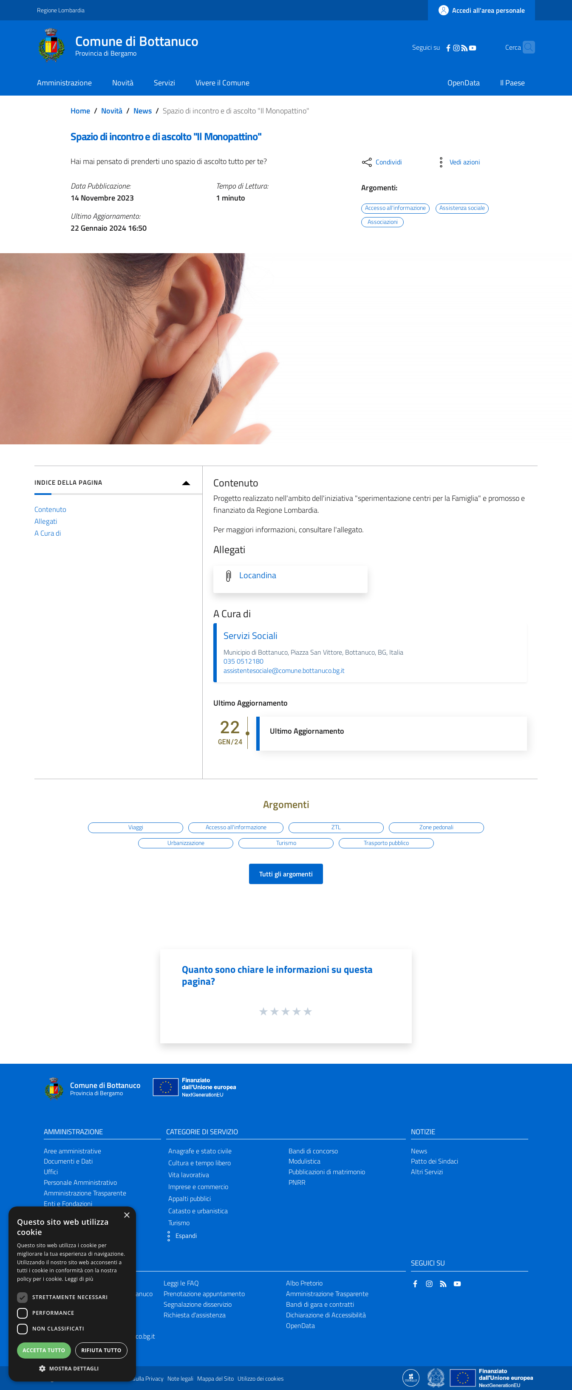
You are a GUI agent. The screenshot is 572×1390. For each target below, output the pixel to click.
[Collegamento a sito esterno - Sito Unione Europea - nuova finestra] (193, 1089)
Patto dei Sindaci (434, 1161)
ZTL (336, 827)
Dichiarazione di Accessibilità (326, 1315)
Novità (111, 110)
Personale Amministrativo (80, 1182)
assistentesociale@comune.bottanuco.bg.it (284, 670)
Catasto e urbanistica (198, 1211)
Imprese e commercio (198, 1186)
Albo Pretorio (304, 1283)
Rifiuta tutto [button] (101, 1350)
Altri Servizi (427, 1172)
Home (80, 110)
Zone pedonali (436, 827)
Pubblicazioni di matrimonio (327, 1172)
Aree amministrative (72, 1151)
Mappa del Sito (215, 1378)
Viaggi (135, 827)
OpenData (300, 1325)
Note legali (180, 1378)
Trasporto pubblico (386, 843)
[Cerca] (525, 47)
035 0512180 (243, 661)
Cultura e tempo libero (199, 1163)
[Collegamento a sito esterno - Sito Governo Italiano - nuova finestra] (437, 1377)
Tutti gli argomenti (286, 874)
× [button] (126, 1215)
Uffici (51, 1172)
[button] (179, 1236)
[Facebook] (435, 47)
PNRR (297, 1182)
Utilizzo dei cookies (261, 1378)
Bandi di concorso (313, 1151)
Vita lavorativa (188, 1175)
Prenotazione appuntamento (204, 1293)
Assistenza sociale (462, 208)
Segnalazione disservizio (198, 1304)
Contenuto (50, 509)
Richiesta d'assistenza (195, 1315)
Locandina (257, 575)
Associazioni (383, 221)
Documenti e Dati (68, 1161)
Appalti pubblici (189, 1198)
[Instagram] (443, 47)
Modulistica (304, 1161)
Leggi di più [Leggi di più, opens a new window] (79, 1279)
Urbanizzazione (185, 843)
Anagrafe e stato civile (200, 1151)
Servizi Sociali (251, 635)
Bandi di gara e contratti (320, 1304)
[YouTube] (459, 47)
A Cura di (47, 533)
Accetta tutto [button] (44, 1350)
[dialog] (72, 1294)
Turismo (286, 843)
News (142, 110)
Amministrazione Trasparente (85, 1193)
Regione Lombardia (61, 10)
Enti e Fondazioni (68, 1203)
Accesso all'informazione (395, 208)
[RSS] (451, 47)
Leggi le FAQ (181, 1283)
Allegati (45, 521)
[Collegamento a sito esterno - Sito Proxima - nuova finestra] (410, 1377)
